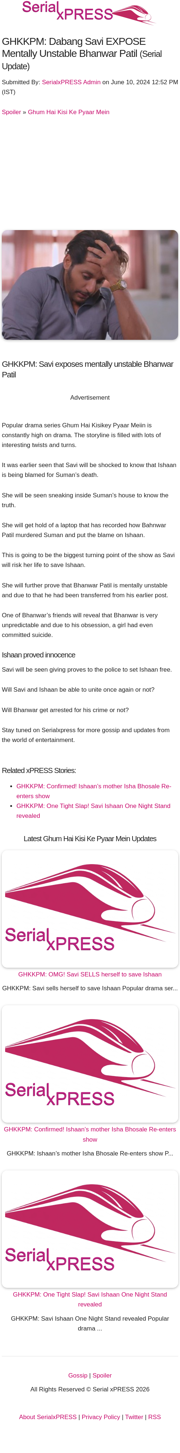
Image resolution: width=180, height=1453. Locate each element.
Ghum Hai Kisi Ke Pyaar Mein (69, 112)
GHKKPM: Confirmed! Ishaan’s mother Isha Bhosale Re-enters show (90, 1134)
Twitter (134, 1417)
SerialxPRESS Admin (71, 82)
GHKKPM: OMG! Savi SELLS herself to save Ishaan (90, 974)
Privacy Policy (101, 1417)
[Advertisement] (90, 172)
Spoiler (11, 112)
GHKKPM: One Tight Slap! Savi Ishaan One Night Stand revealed (90, 1299)
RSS (154, 1417)
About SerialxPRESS (48, 1417)
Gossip (78, 1375)
